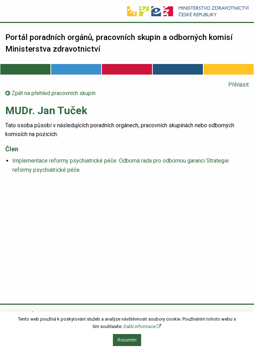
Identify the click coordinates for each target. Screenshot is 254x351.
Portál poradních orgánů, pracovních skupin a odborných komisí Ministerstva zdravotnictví (118, 43)
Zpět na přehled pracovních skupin (50, 93)
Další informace (142, 326)
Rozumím (127, 340)
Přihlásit (238, 84)
